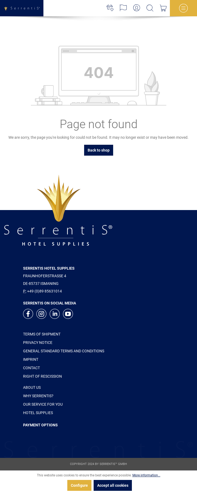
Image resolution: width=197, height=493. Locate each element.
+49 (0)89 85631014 (44, 291)
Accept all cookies (112, 485)
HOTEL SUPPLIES (38, 413)
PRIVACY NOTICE (37, 342)
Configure (79, 485)
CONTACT (31, 368)
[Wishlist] (110, 8)
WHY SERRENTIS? (38, 396)
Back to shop (99, 150)
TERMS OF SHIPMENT (42, 334)
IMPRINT (30, 359)
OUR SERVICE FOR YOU (43, 404)
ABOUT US (32, 387)
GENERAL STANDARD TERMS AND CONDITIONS (63, 351)
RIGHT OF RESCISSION (42, 376)
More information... (146, 475)
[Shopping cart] (163, 8)
